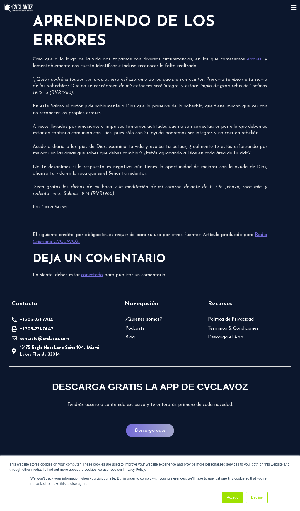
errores (254, 59)
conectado (92, 275)
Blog (130, 337)
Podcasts (134, 328)
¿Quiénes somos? (143, 319)
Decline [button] (257, 497)
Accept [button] (232, 497)
